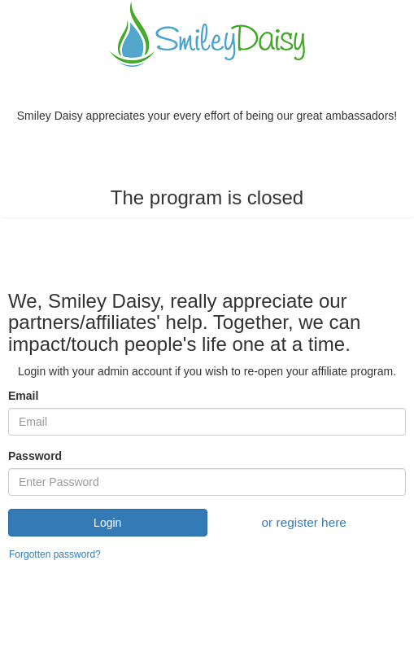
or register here (304, 522)
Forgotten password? (55, 554)
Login (107, 522)
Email (23, 395)
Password (35, 455)
